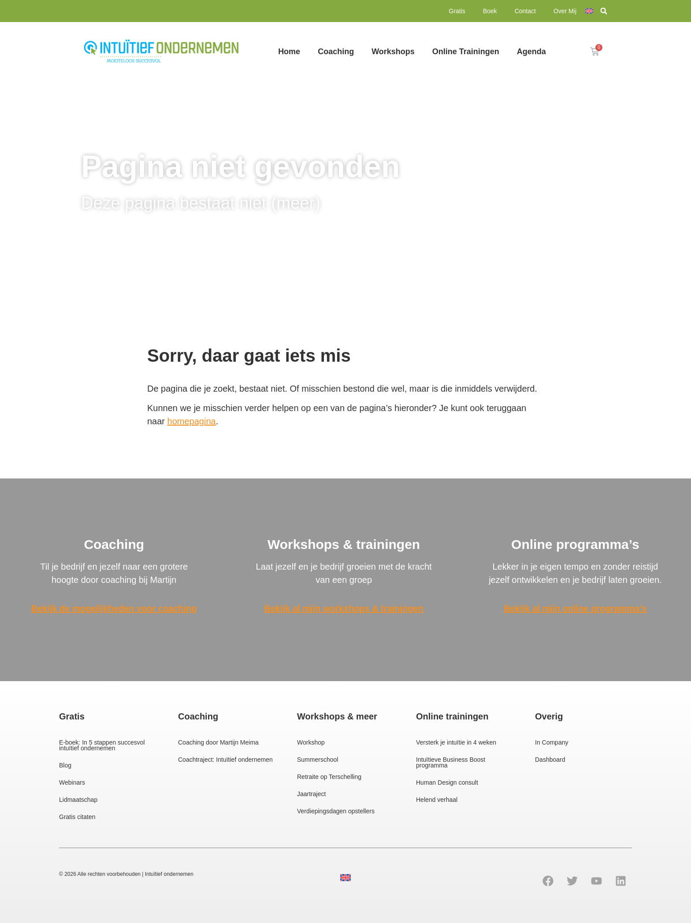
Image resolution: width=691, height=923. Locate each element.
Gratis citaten (77, 816)
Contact (525, 11)
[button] (604, 11)
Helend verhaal (436, 799)
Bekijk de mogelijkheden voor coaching (114, 608)
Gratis (457, 11)
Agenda (531, 51)
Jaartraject (311, 793)
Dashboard (550, 759)
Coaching (336, 51)
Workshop (311, 742)
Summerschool (317, 759)
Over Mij (565, 11)
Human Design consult (447, 782)
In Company (551, 742)
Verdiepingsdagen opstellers (336, 811)
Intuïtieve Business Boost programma (450, 762)
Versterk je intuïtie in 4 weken (456, 742)
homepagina (191, 421)
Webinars (72, 782)
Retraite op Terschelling (329, 776)
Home (289, 51)
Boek (490, 11)
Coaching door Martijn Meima (218, 742)
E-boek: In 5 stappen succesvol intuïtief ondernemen (102, 745)
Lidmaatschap (78, 799)
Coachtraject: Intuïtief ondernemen (225, 759)
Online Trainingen (465, 51)
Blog (65, 765)
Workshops (393, 51)
